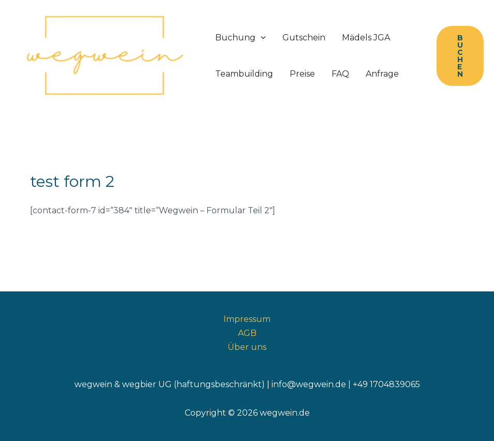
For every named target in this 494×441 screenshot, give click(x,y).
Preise (302, 74)
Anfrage (382, 74)
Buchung (240, 38)
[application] (261, 38)
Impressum (247, 319)
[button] (460, 56)
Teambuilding (244, 74)
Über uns (247, 347)
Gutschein (303, 37)
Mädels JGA (366, 37)
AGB (247, 333)
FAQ (340, 74)
